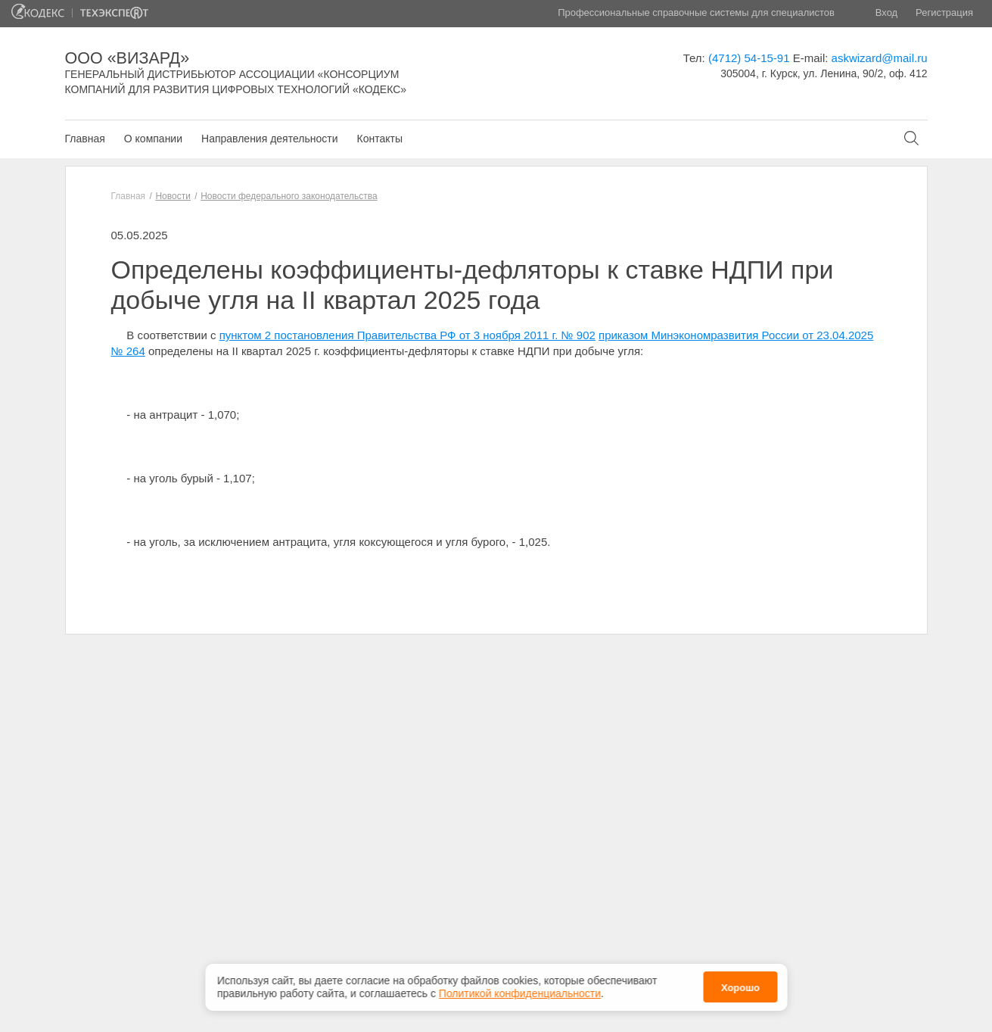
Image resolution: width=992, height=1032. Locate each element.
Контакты (379, 139)
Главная (85, 139)
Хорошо (740, 985)
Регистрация (944, 12)
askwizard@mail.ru (880, 57)
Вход (886, 12)
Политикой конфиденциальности (520, 991)
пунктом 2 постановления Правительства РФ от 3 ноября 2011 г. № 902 (407, 335)
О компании (153, 139)
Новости (172, 196)
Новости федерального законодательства (289, 196)
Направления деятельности (269, 139)
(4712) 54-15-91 (749, 57)
